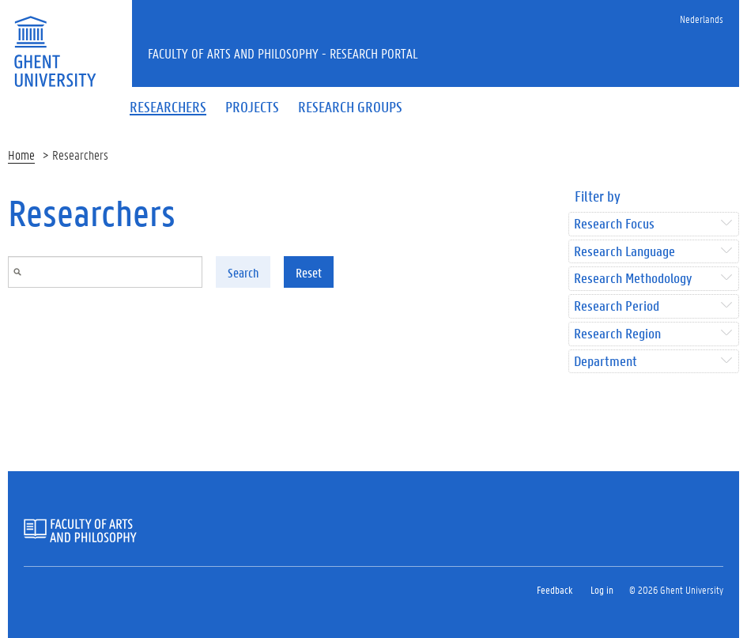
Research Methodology (633, 278)
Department (605, 361)
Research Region (617, 334)
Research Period (616, 306)
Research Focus (614, 224)
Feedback (554, 589)
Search (243, 272)
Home (21, 154)
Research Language (624, 251)
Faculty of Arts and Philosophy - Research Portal (283, 53)
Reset (309, 272)
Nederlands (701, 18)
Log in (601, 589)
